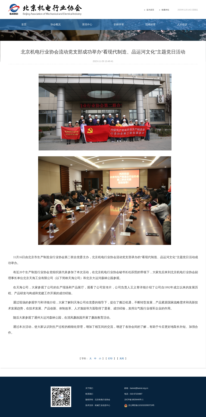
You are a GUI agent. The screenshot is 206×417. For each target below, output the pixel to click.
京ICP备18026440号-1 (133, 399)
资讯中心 (87, 24)
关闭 (121, 358)
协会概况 (55, 24)
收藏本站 (165, 10)
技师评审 (150, 24)
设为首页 (150, 10)
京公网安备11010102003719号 (141, 405)
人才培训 (182, 24)
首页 (23, 24)
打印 (110, 358)
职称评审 (119, 24)
